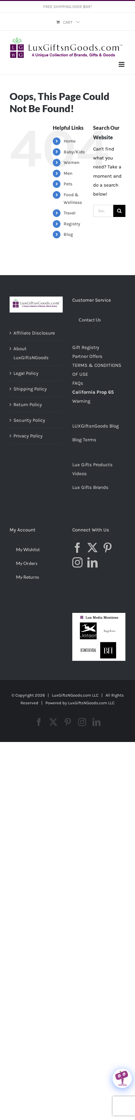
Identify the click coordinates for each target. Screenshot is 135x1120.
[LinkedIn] (92, 562)
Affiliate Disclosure (34, 333)
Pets (68, 184)
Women (71, 162)
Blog (68, 234)
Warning (81, 401)
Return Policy (27, 404)
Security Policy (29, 420)
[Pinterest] (107, 548)
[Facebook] (77, 548)
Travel (69, 213)
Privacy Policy (28, 436)
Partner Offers (87, 356)
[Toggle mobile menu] (122, 64)
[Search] (119, 211)
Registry (72, 224)
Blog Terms (84, 440)
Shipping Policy (30, 389)
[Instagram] (77, 562)
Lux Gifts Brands (90, 487)
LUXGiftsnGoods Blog (95, 426)
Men (68, 173)
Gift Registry (85, 347)
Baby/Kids (74, 152)
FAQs (77, 383)
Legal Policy (25, 373)
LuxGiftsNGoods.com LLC (91, 702)
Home (69, 141)
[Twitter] (92, 548)
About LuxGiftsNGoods (31, 353)
